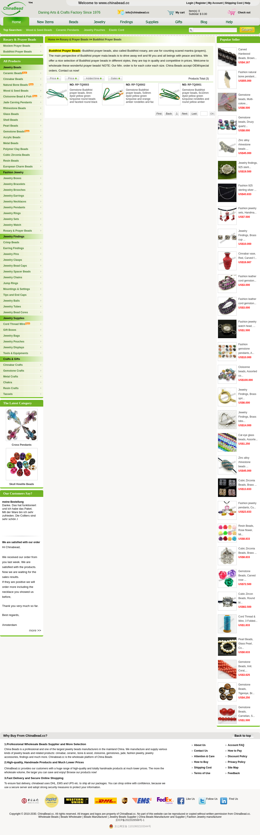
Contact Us (201, 750)
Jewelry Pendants (14, 207)
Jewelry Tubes (12, 306)
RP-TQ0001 (194, 84)
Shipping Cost (233, 3)
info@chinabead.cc (137, 12)
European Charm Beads (18, 166)
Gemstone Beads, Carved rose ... (246, 575)
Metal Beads (10, 143)
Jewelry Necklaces (14, 201)
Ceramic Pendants (68, 30)
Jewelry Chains (12, 277)
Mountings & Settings (16, 289)
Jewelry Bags (11, 335)
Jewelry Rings (12, 213)
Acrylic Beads (11, 137)
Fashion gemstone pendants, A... (246, 349)
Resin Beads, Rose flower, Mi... (246, 530)
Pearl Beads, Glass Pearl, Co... (245, 643)
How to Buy (201, 761)
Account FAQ (236, 745)
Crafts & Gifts (11, 359)
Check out (244, 12)
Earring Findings (13, 248)
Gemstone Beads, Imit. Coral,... (245, 666)
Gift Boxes (9, 329)
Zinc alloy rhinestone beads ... (244, 144)
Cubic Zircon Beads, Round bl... (246, 598)
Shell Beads (10, 119)
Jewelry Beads (12, 67)
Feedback (234, 773)
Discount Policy (237, 756)
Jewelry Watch (12, 224)
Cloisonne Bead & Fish (20, 96)
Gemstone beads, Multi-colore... (245, 99)
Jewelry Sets (11, 219)
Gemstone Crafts (13, 370)
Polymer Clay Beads (15, 149)
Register (201, 3)
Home (51, 39)
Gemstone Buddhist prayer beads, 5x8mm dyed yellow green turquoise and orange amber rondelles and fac (140, 95)
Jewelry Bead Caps (15, 265)
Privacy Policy (236, 761)
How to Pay (235, 750)
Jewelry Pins (11, 254)
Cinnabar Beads (13, 79)
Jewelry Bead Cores (15, 312)
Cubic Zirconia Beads (16, 154)
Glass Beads (11, 114)
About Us (199, 745)
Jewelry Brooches (14, 189)
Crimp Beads (11, 242)
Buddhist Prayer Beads (17, 51)
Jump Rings (10, 283)
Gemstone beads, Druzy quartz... (246, 122)
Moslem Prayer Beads (16, 45)
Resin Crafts (11, 388)
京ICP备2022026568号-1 (130, 820)
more (32, 630)
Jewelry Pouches (94, 30)
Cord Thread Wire (16, 324)
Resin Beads (11, 160)
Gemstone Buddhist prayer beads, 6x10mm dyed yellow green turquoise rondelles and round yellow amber (195, 95)
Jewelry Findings (13, 236)
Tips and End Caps (15, 294)
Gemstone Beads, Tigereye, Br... (246, 689)
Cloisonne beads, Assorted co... (247, 371)
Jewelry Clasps (12, 259)
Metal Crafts (10, 376)
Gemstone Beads (16, 131)
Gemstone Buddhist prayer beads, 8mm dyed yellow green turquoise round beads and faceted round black (83, 95)
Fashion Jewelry (13, 172)
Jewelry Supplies (13, 318)
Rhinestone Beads (14, 108)
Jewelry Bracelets (14, 184)
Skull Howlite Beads (21, 484)
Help (247, 3)
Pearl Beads (10, 125)
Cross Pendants (21, 444)
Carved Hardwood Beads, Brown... (247, 54)
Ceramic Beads (15, 73)
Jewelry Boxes (12, 178)
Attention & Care (204, 756)
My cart (180, 12)
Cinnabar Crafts (13, 364)
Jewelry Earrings (13, 195)
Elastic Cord (116, 30)
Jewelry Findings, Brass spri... (247, 394)
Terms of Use (202, 773)
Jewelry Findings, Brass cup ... (247, 235)
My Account (215, 3)
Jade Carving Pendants (17, 102)
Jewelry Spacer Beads (17, 271)
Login (189, 3)
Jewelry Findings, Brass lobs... (247, 417)
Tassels (8, 394)
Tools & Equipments (15, 353)
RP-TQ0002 (138, 84)
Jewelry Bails (11, 300)
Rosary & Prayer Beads (17, 230)
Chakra (7, 382)
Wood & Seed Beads (39, 30)
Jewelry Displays (13, 347)
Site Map (233, 767)
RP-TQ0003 (82, 84)
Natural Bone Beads (18, 84)
